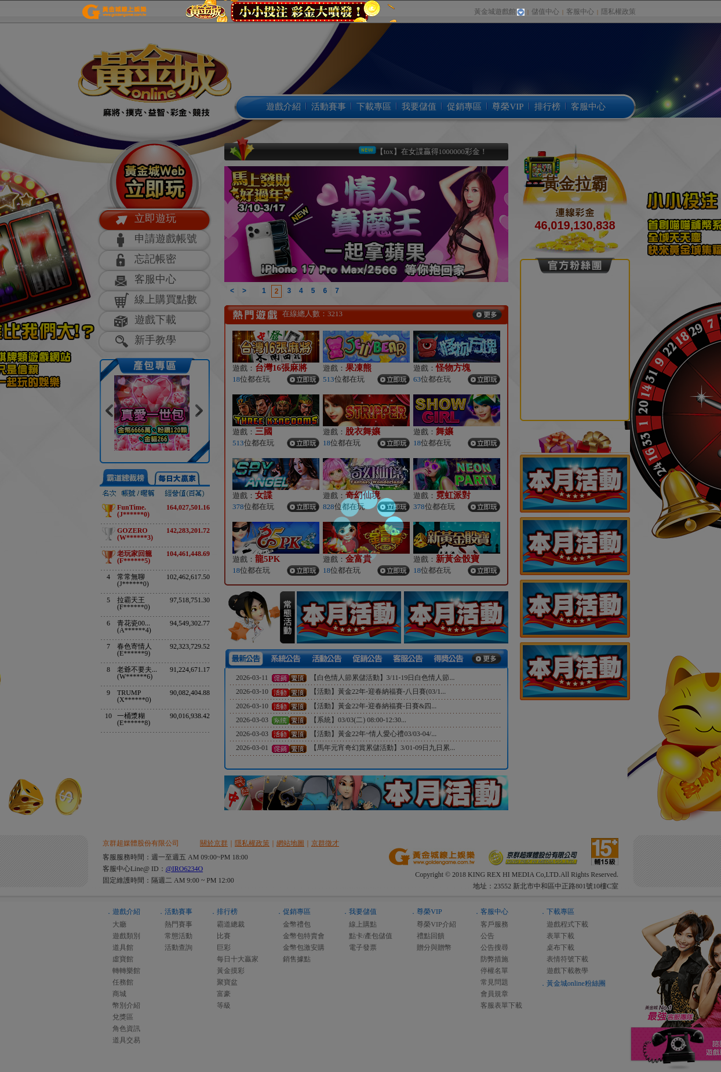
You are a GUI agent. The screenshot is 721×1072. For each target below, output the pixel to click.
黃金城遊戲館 (495, 12)
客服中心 (580, 12)
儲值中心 (545, 12)
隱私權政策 (618, 12)
